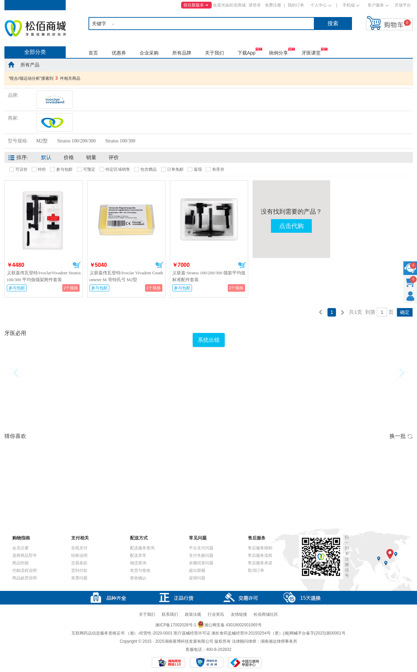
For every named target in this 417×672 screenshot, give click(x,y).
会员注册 (20, 548)
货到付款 (79, 570)
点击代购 (291, 226)
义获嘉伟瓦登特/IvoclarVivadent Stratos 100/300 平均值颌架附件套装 (44, 276)
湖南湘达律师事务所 (278, 641)
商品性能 (20, 563)
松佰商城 (35, 28)
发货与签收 (140, 570)
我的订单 (296, 5)
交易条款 (79, 563)
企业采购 (149, 53)
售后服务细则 (260, 548)
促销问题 (197, 578)
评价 (114, 157)
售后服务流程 (260, 555)
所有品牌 (181, 53)
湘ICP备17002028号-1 (175, 625)
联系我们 (170, 614)
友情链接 (239, 614)
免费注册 (273, 5)
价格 (69, 157)
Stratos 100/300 (120, 140)
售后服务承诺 (260, 563)
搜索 (332, 23)
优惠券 (119, 53)
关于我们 (214, 53)
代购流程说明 (24, 570)
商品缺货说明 (24, 578)
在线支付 (79, 548)
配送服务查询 (142, 548)
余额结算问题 (201, 563)
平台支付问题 (201, 548)
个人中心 (318, 5)
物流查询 (138, 563)
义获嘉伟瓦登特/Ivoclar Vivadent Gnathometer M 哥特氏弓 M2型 (126, 276)
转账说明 (79, 555)
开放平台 (403, 5)
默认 (46, 157)
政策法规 (193, 614)
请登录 (254, 5)
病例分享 (278, 53)
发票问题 (79, 578)
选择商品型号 (24, 555)
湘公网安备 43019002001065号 (229, 625)
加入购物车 (77, 265)
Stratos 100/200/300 (76, 140)
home (11, 64)
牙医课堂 (311, 53)
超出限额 (197, 570)
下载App (247, 53)
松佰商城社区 (266, 614)
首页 (93, 53)
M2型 (42, 140)
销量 (91, 157)
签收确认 (138, 578)
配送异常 (138, 555)
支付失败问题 (201, 555)
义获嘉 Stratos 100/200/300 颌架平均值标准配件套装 (209, 276)
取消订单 (256, 570)
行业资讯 (216, 614)
